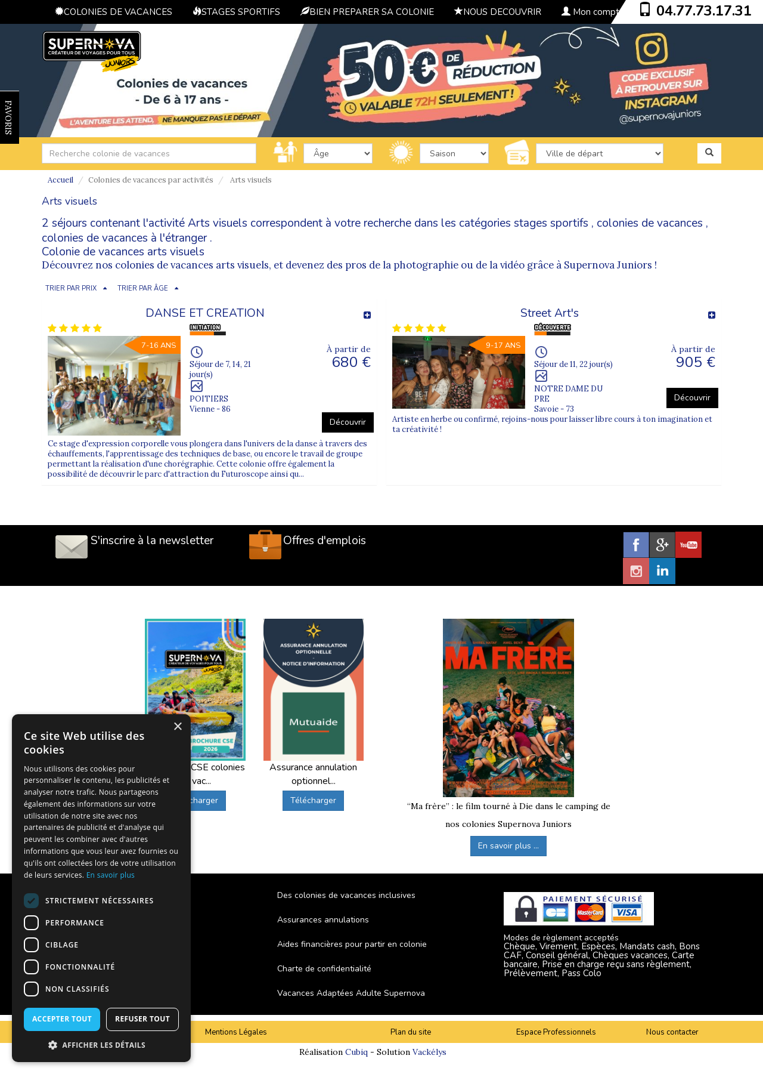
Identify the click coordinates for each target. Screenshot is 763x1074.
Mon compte (593, 12)
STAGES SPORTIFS (236, 12)
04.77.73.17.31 (704, 10)
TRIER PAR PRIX (71, 288)
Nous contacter (672, 1032)
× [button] (177, 727)
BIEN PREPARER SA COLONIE (367, 12)
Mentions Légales (236, 1032)
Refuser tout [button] (142, 1019)
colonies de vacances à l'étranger (124, 238)
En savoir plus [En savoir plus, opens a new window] (110, 875)
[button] (101, 1044)
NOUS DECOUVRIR (497, 12)
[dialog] (101, 888)
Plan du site (410, 1032)
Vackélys (429, 1052)
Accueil (60, 180)
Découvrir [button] (348, 422)
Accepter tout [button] (62, 1019)
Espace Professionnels (556, 1032)
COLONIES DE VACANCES (113, 12)
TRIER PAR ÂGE (142, 288)
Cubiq (356, 1052)
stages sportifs (551, 223)
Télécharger (195, 800)
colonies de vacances (650, 223)
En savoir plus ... (508, 845)
